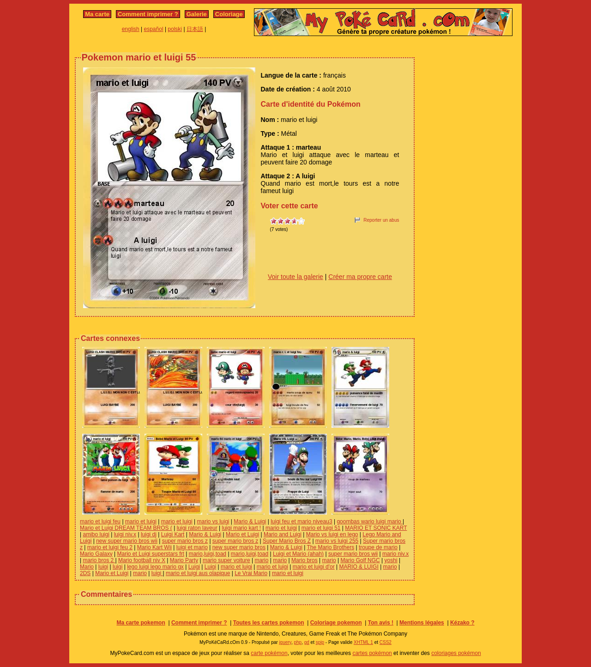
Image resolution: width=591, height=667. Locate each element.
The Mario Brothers (330, 547)
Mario (87, 567)
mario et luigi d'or (314, 567)
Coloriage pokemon (336, 622)
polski (175, 29)
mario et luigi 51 (321, 528)
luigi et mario (192, 547)
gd (306, 642)
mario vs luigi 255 (336, 541)
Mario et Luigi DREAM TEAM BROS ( (126, 528)
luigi (103, 567)
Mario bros (304, 560)
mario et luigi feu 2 (110, 547)
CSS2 (386, 642)
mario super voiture (226, 560)
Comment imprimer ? (148, 14)
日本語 (195, 29)
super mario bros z (185, 541)
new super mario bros (238, 547)
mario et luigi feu (100, 521)
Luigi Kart (173, 534)
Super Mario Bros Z (287, 541)
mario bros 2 (99, 560)
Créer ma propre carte (360, 276)
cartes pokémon (372, 653)
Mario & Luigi (250, 521)
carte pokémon (269, 653)
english (130, 29)
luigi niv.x (125, 534)
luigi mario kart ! (241, 528)
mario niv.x (395, 554)
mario (261, 560)
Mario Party (184, 560)
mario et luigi (141, 521)
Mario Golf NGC (360, 560)
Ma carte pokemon (140, 622)
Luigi (194, 567)
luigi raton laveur (197, 528)
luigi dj (149, 534)
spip (320, 642)
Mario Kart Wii (154, 547)
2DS (85, 573)
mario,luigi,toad (207, 554)
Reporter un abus (381, 220)
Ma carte (97, 14)
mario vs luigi (213, 521)
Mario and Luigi (283, 534)
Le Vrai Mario (251, 573)
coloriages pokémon (456, 653)
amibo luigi (96, 534)
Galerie (197, 14)
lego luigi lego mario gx (155, 567)
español (153, 29)
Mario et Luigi (242, 534)
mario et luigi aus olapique (198, 573)
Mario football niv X (141, 560)
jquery (285, 642)
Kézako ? (462, 622)
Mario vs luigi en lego (332, 534)
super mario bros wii (353, 554)
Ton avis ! (380, 622)
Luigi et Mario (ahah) (298, 554)
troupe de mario (378, 547)
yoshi (391, 560)
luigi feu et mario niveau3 (301, 521)
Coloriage (229, 14)
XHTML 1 (363, 642)
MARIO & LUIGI (358, 567)
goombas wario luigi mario (370, 521)
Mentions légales (421, 622)
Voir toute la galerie (295, 276)
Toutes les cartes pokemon (268, 622)
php (298, 642)
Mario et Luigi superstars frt (150, 554)
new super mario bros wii (126, 541)
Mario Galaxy (96, 554)
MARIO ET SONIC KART (376, 528)
